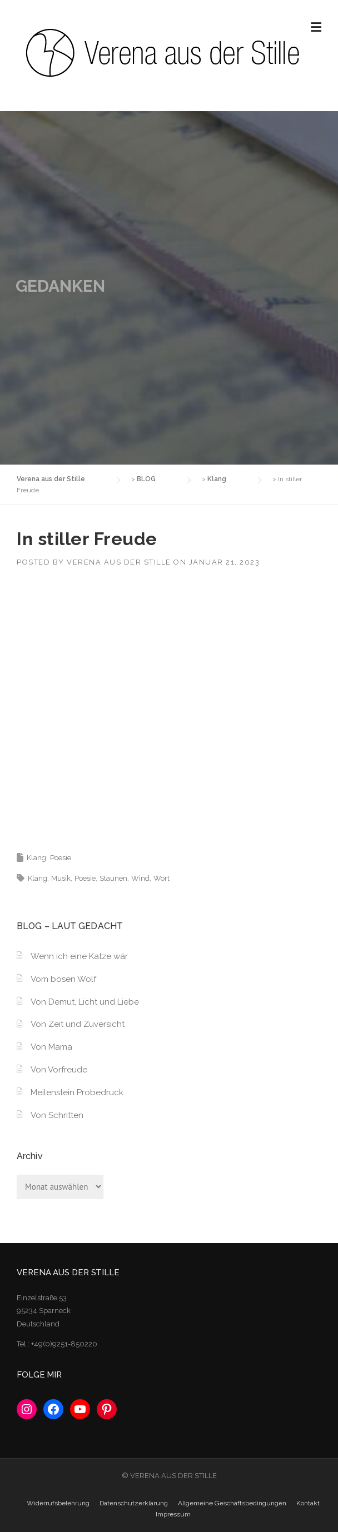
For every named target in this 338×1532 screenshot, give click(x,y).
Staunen (113, 878)
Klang (36, 858)
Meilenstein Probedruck (77, 1092)
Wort (161, 878)
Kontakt (308, 1503)
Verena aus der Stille (119, 562)
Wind (140, 878)
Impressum (173, 1514)
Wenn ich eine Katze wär (79, 956)
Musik (61, 878)
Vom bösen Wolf (63, 979)
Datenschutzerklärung (134, 1503)
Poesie (60, 858)
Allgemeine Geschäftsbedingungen (232, 1503)
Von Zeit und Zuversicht (78, 1024)
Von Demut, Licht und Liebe (85, 1002)
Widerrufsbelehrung (58, 1503)
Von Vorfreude (59, 1070)
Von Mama (51, 1047)
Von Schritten (57, 1115)
